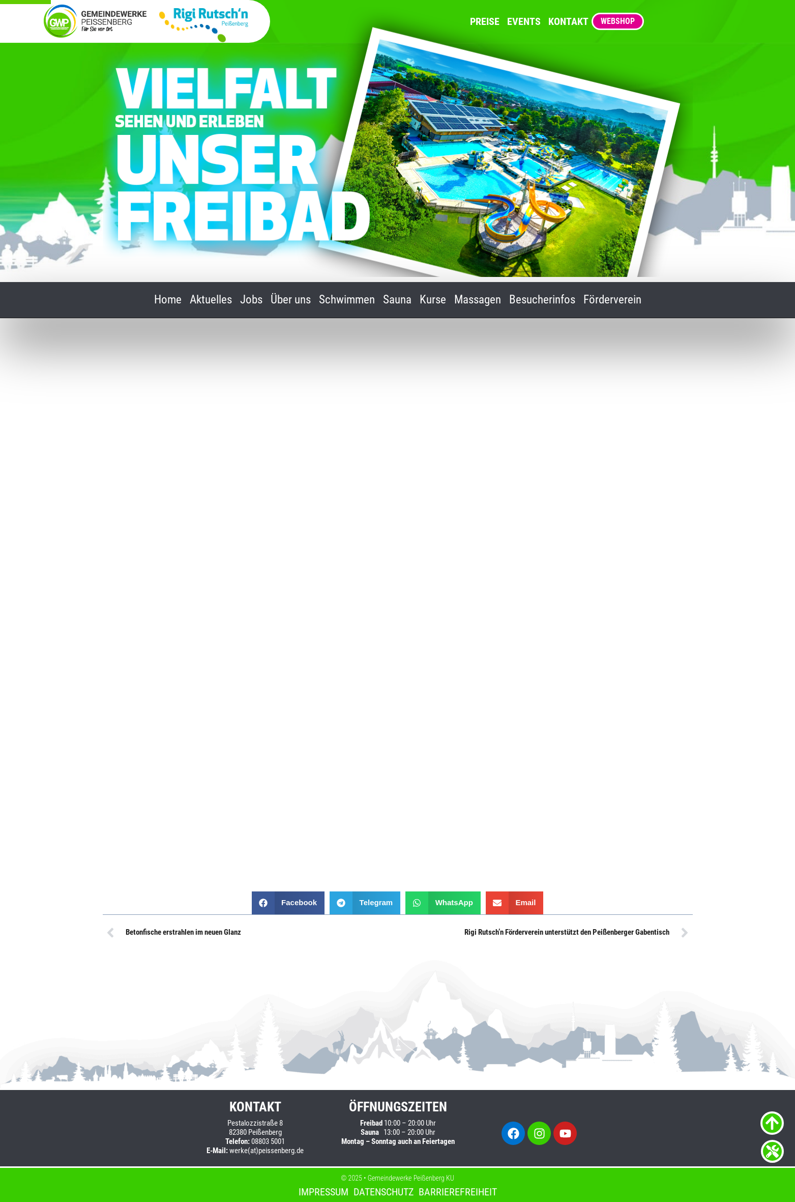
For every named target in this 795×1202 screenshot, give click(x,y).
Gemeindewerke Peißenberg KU (411, 1178)
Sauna (397, 300)
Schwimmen (347, 300)
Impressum (323, 1192)
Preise (484, 21)
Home (168, 300)
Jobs (251, 300)
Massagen (477, 300)
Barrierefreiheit (458, 1192)
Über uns (291, 300)
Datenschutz (384, 1192)
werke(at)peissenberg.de (266, 1150)
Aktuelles (211, 300)
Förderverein (612, 300)
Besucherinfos (542, 300)
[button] (288, 902)
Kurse (433, 300)
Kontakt (568, 21)
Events (524, 21)
